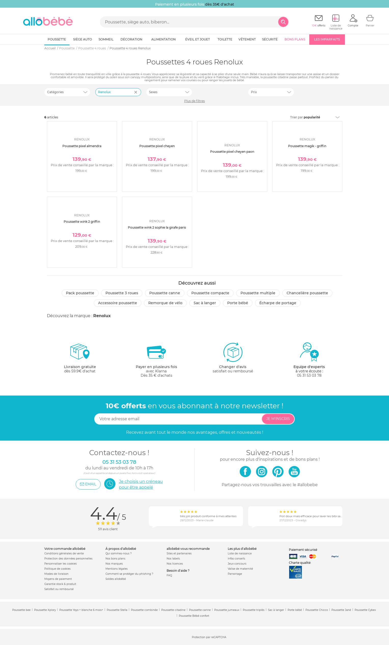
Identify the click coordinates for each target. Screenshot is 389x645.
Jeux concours (237, 563)
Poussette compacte (210, 293)
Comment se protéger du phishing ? (129, 574)
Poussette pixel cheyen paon (232, 151)
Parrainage (235, 574)
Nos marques (114, 563)
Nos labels (173, 558)
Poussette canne (164, 293)
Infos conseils (236, 558)
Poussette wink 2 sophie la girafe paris (157, 227)
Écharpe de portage (277, 303)
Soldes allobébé (115, 579)
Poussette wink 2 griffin (82, 221)
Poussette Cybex (365, 610)
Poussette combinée (144, 610)
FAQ (169, 575)
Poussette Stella (117, 610)
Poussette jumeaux (226, 610)
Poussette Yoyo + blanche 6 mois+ (81, 610)
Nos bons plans (115, 558)
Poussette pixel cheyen (157, 146)
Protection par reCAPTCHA (209, 637)
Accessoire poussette (117, 303)
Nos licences (175, 563)
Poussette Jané (341, 610)
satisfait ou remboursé (233, 357)
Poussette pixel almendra (81, 146)
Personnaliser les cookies (60, 563)
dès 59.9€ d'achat (80, 360)
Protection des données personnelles (68, 558)
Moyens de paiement (58, 579)
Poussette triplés (253, 610)
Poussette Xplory (45, 610)
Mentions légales (116, 568)
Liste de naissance (240, 553)
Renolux (102, 315)
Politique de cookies (57, 568)
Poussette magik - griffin (307, 146)
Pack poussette (80, 293)
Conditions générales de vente (64, 553)
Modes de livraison (56, 574)
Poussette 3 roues (121, 293)
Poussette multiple (257, 293)
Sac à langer (205, 303)
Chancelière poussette (307, 293)
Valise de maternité (240, 568)
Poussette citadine (173, 610)
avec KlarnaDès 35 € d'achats (156, 360)
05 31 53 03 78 (309, 375)
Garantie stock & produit (60, 584)
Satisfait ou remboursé (59, 589)
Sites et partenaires (179, 553)
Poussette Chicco (316, 610)
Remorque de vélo (165, 303)
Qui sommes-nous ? (118, 553)
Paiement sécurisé (303, 550)
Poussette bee (21, 610)
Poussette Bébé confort (194, 616)
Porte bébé (237, 303)
